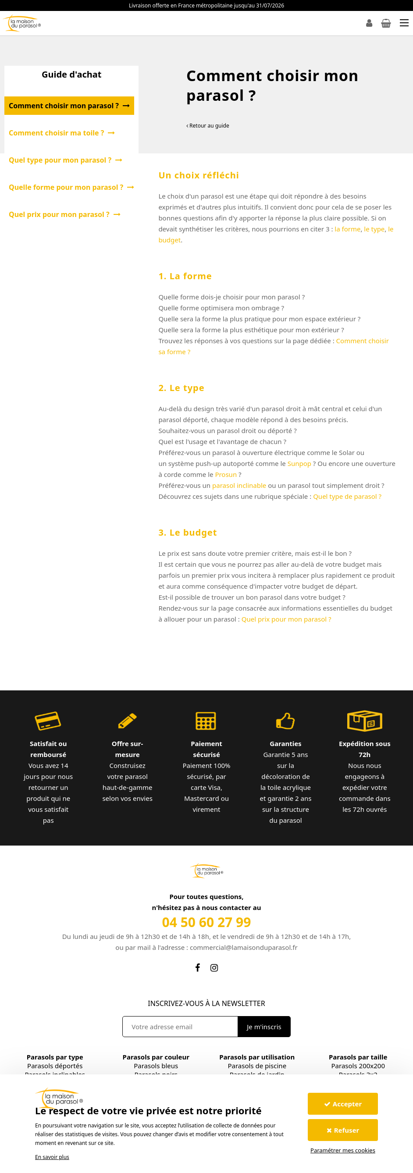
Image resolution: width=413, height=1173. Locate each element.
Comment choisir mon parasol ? (69, 105)
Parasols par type (55, 1056)
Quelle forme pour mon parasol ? (71, 187)
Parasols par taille (358, 1056)
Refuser (343, 1130)
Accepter (343, 1103)
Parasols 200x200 (358, 1065)
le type (374, 228)
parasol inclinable (239, 485)
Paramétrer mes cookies (342, 1150)
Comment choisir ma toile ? (62, 133)
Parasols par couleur (156, 1056)
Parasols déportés (54, 1065)
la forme (347, 228)
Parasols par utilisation (257, 1056)
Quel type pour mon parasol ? (65, 160)
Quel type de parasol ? (348, 496)
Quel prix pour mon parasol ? (287, 619)
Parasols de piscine (257, 1065)
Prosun (226, 474)
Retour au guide (207, 125)
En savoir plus (52, 1157)
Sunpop (299, 463)
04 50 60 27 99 (206, 922)
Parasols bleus (156, 1065)
